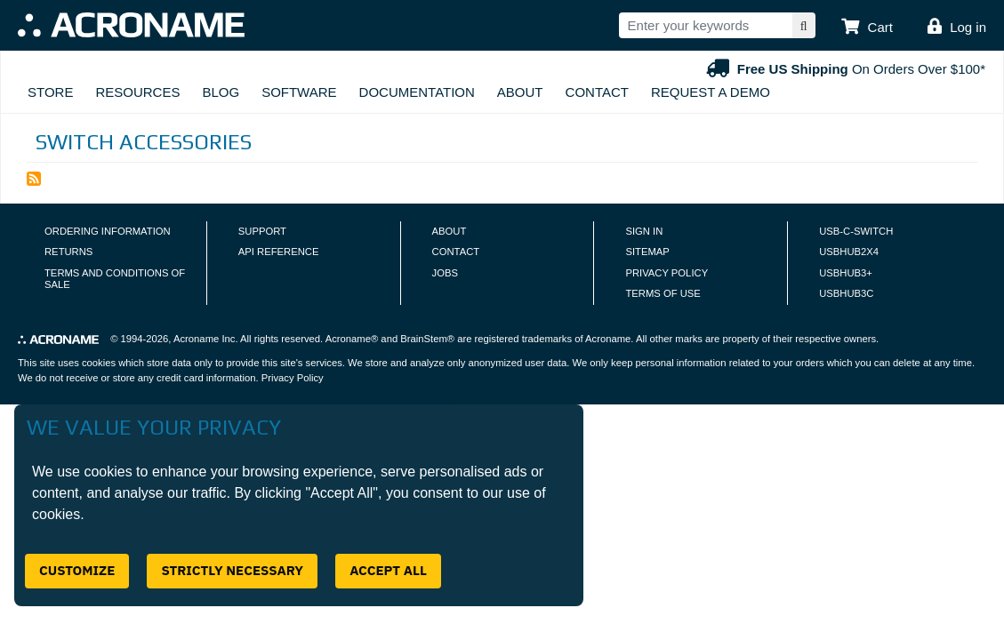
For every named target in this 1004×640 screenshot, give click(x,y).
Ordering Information (107, 231)
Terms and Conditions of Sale (114, 279)
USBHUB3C (846, 293)
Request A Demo (710, 92)
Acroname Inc (204, 338)
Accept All (388, 570)
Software (298, 92)
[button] (867, 28)
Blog (220, 92)
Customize (77, 570)
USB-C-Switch (856, 231)
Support (262, 231)
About (520, 92)
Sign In (644, 231)
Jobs (445, 273)
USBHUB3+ (845, 273)
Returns (68, 251)
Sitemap (647, 251)
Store (50, 92)
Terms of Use (662, 293)
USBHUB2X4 (849, 251)
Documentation (417, 92)
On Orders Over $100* (844, 68)
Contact (597, 92)
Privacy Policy (666, 273)
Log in (968, 27)
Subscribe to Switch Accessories (34, 179)
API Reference (278, 251)
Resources (137, 92)
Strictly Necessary (232, 570)
